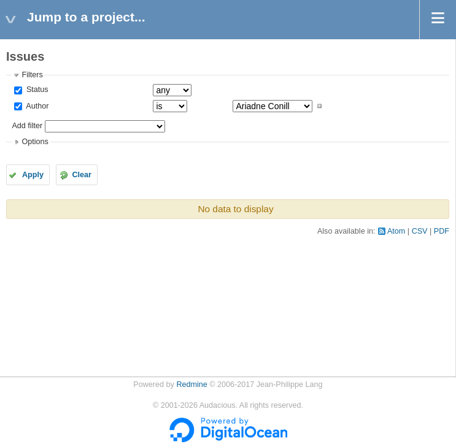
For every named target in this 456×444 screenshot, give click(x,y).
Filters (31, 75)
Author (36, 106)
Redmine (191, 384)
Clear (81, 174)
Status (36, 89)
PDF (441, 231)
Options (34, 141)
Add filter (27, 125)
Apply (33, 174)
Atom (396, 231)
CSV (420, 231)
